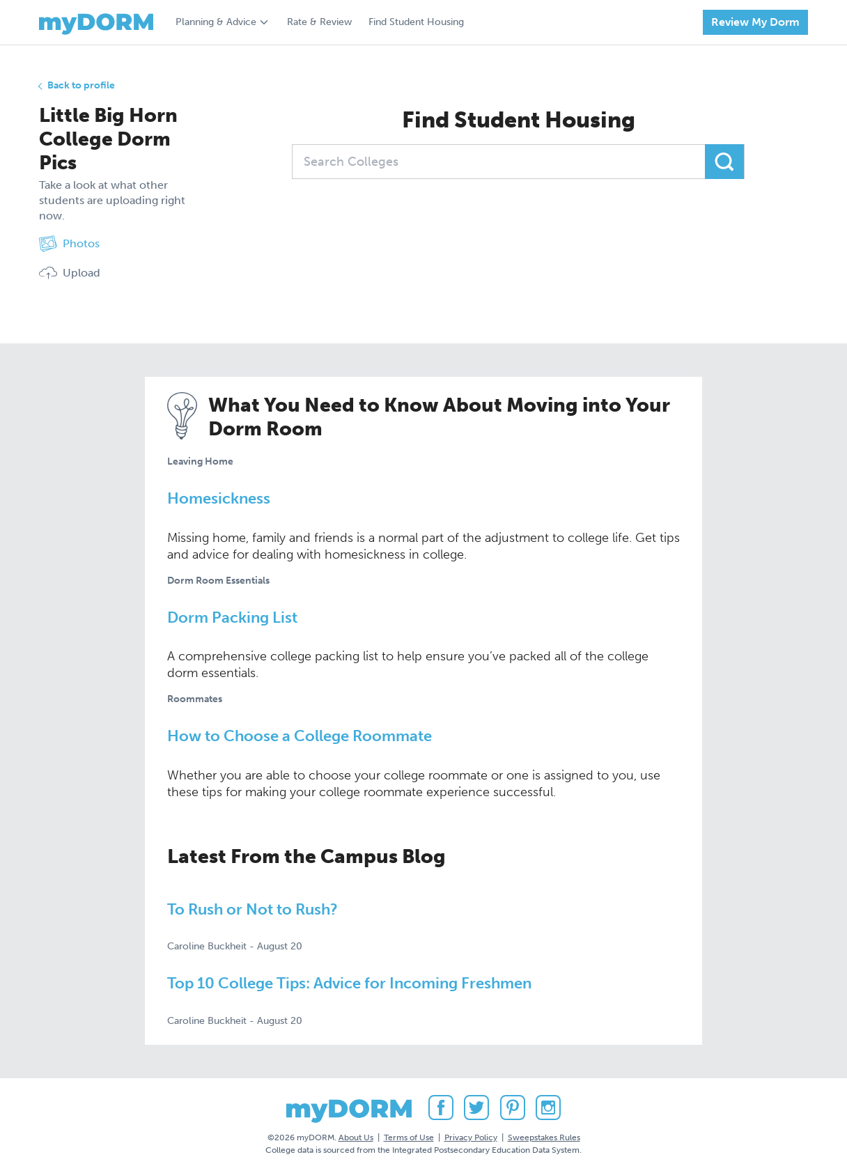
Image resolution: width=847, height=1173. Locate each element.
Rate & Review (319, 22)
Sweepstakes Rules (544, 1137)
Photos (69, 244)
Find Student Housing (416, 22)
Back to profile (81, 85)
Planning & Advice (216, 22)
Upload (69, 273)
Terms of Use (409, 1137)
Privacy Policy (470, 1137)
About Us (356, 1137)
